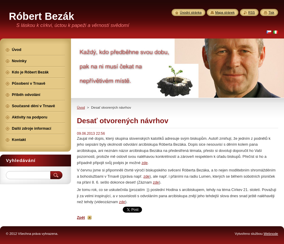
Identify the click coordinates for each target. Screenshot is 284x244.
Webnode (271, 233)
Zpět (81, 217)
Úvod (81, 107)
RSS (251, 12)
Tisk (271, 12)
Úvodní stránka (190, 12)
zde (144, 162)
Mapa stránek (225, 12)
